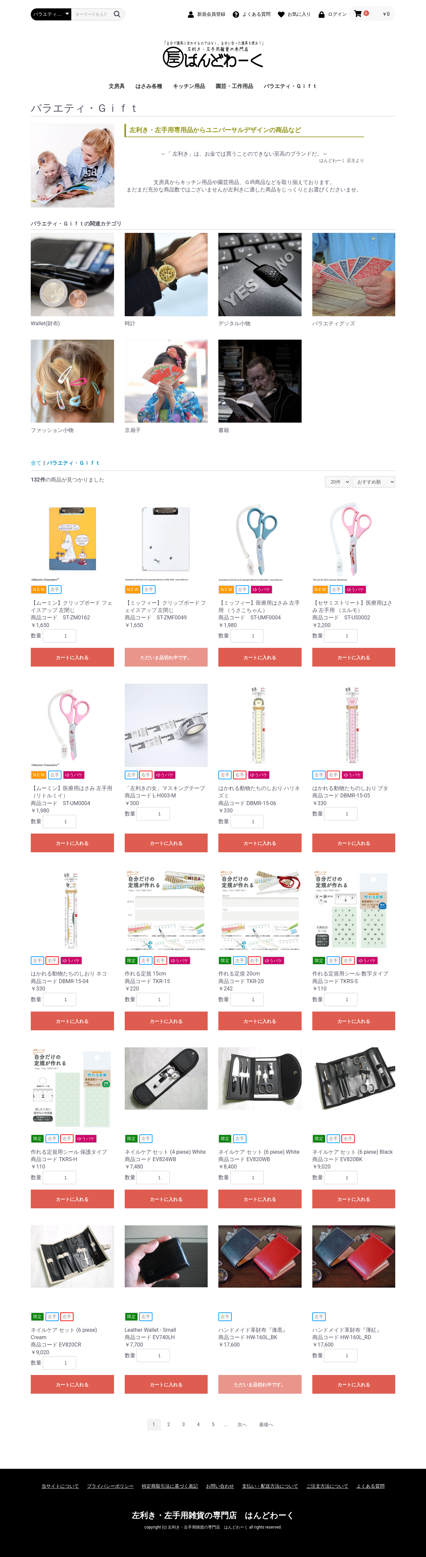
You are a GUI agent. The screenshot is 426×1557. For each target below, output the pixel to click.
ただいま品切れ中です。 (166, 657)
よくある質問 (370, 1486)
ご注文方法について (327, 1486)
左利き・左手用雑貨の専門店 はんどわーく (213, 1515)
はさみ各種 (148, 86)
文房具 (117, 86)
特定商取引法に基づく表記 (170, 1486)
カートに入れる (72, 657)
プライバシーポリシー (110, 1486)
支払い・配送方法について (270, 1486)
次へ (242, 1424)
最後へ (266, 1424)
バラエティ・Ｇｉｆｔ (290, 86)
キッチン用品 (189, 86)
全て (36, 463)
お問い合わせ (220, 1486)
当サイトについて (60, 1486)
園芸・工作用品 (234, 86)
